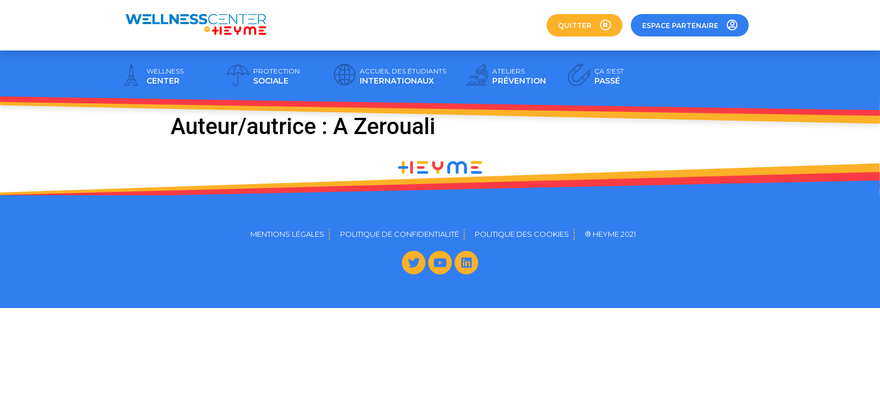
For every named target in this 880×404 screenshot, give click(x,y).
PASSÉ (609, 76)
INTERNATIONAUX (403, 76)
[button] (584, 25)
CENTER (165, 76)
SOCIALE (276, 76)
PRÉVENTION (519, 76)
